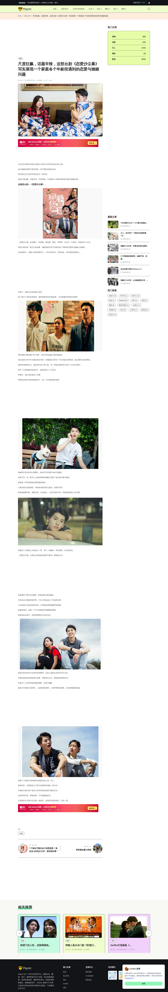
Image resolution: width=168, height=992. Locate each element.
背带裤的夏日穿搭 (83, 824)
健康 (125, 9)
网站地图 (89, 946)
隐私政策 (89, 954)
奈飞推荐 (32, 981)
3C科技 (65, 958)
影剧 (20, 60)
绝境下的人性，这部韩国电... (35, 920)
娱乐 (99, 9)
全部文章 (63, 9)
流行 (116, 9)
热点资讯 (66, 950)
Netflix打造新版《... (120, 920)
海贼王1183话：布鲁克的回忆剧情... (134, 248)
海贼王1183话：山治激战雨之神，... (134, 282)
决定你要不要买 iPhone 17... (131, 271)
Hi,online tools (41, 981)
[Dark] (149, 2)
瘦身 (114, 55)
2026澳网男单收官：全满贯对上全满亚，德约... (43, 3)
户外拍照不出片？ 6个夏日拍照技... (134, 225)
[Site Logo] (25, 9)
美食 (64, 954)
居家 (64, 962)
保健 (114, 44)
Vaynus (82, 989)
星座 (64, 946)
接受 (143, 984)
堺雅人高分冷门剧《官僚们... (80, 920)
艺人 (114, 50)
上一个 (32, 819)
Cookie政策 (89, 950)
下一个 (87, 820)
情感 (114, 38)
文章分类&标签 (77, 9)
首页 (52, 9)
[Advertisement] (60, 42)
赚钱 (108, 9)
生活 (90, 9)
